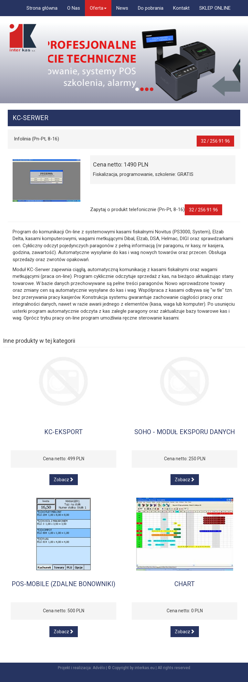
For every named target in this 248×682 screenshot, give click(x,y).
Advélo (99, 668)
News (122, 8)
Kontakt (181, 8)
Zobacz (64, 479)
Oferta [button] (98, 8)
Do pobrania (150, 8)
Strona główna (41, 8)
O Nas (73, 8)
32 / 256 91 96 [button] (215, 141)
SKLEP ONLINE (215, 8)
